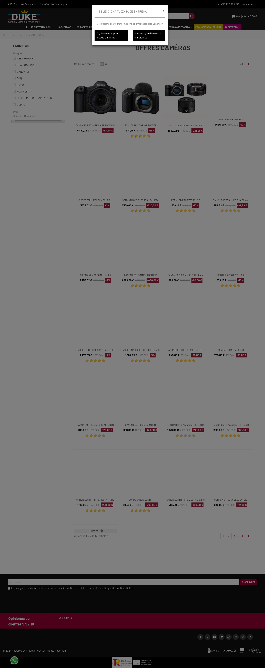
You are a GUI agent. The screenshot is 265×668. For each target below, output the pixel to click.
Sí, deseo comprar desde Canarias (107, 35)
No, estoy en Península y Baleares (148, 35)
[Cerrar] (163, 11)
